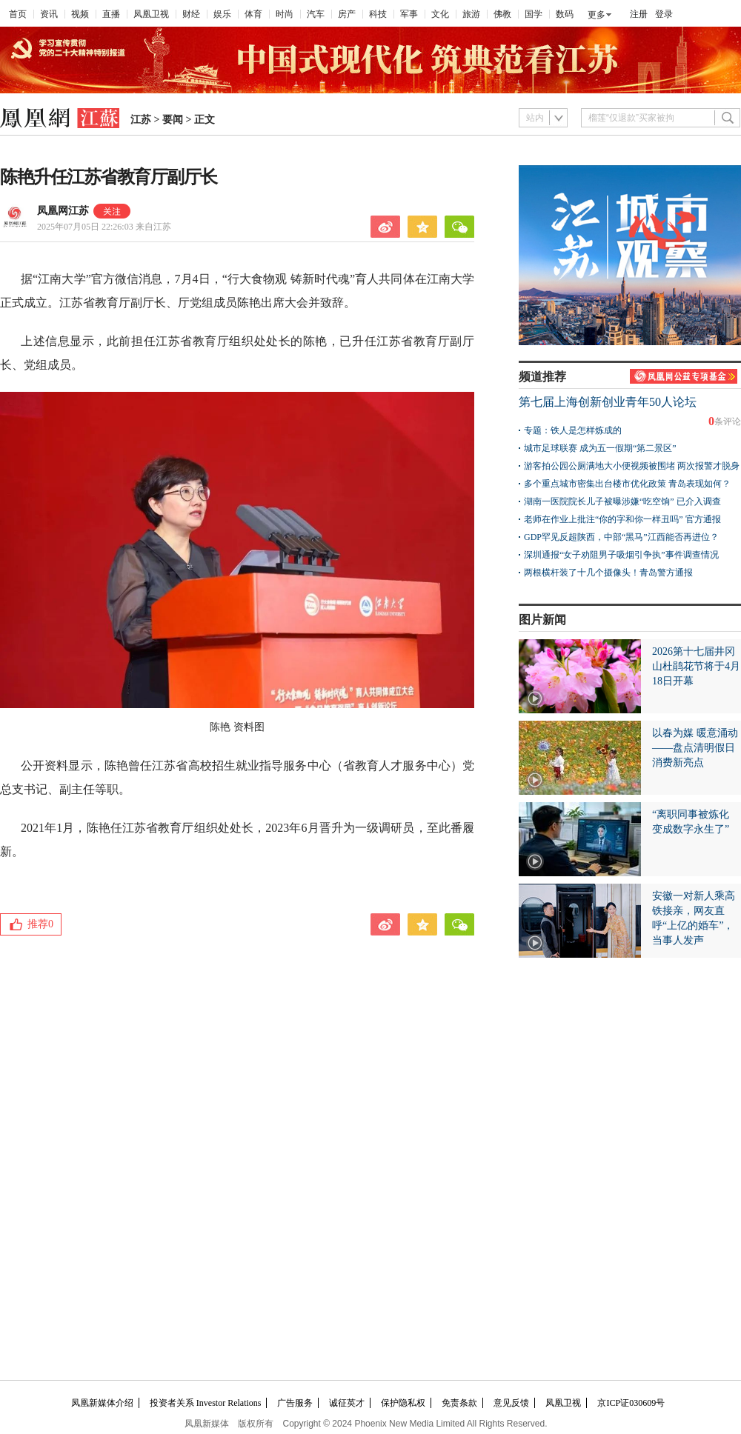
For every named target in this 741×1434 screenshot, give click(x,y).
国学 (533, 14)
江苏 (140, 119)
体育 (253, 14)
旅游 (471, 14)
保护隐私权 (403, 1403)
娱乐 (222, 14)
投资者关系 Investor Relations (206, 1403)
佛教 (502, 14)
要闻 (172, 119)
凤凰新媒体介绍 (102, 1403)
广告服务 (295, 1403)
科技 (378, 14)
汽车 (316, 14)
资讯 (49, 14)
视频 (80, 14)
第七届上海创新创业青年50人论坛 (608, 402)
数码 (565, 14)
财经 (191, 14)
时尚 (284, 14)
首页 (18, 14)
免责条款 (459, 1403)
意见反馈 (511, 1403)
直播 (111, 14)
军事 (409, 14)
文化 (440, 14)
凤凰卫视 (151, 14)
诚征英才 (347, 1403)
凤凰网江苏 (63, 210)
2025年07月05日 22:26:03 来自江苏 (104, 226)
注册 (639, 14)
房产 (347, 14)
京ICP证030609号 (631, 1403)
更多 (596, 15)
